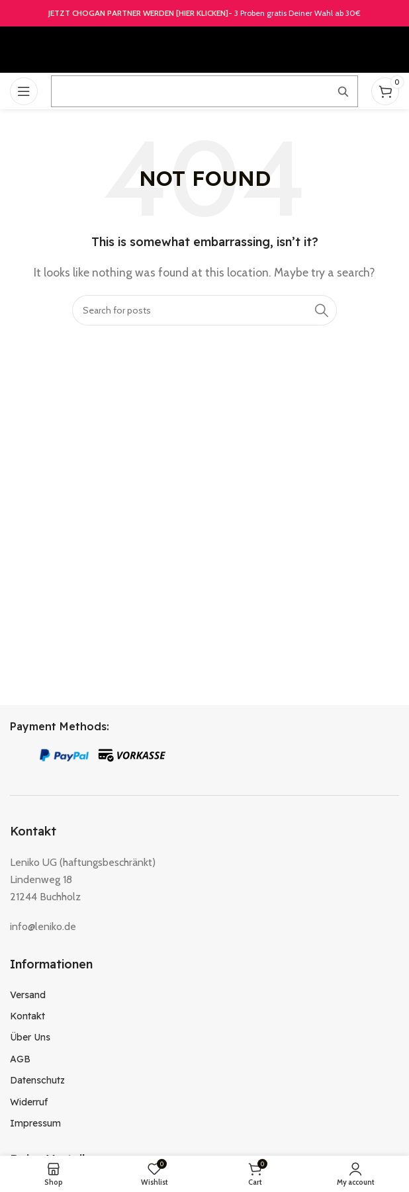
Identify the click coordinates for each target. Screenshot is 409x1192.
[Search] (204, 310)
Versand (28, 995)
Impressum (35, 1123)
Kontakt (27, 1016)
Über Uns (30, 1037)
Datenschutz (37, 1080)
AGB (20, 1059)
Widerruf (29, 1102)
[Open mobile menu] (23, 91)
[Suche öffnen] (204, 91)
